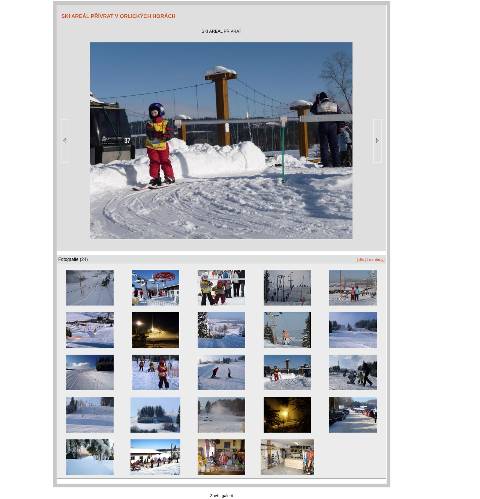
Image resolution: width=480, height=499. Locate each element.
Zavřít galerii (221, 495)
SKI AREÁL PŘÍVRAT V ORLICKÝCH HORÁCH (119, 16)
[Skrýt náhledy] (371, 259)
